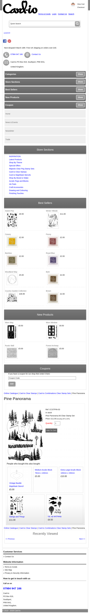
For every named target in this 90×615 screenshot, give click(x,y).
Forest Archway (52, 346)
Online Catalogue (11, 393)
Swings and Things (17, 517)
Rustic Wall (9, 346)
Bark (48, 272)
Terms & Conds (44, 14)
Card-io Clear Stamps (18, 172)
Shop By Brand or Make (18, 178)
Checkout (80, 7)
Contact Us (62, 14)
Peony (48, 234)
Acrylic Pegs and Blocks (18, 181)
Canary (8, 234)
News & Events (11, 122)
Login (54, 14)
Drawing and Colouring (18, 190)
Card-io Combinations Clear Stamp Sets (54, 393)
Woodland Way (11, 272)
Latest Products (15, 159)
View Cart (81, 4)
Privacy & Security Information (17, 573)
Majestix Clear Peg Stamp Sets (21, 169)
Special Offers (15, 166)
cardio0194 (7, 33)
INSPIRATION (15, 156)
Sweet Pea (9, 211)
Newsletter (9, 131)
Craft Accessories (16, 187)
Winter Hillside (51, 211)
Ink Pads (12, 184)
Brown (48, 291)
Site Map (8, 570)
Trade (7, 139)
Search (71, 14)
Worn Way (9, 322)
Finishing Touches (16, 193)
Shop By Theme (15, 162)
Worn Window (51, 322)
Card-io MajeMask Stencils (20, 175)
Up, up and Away (55, 516)
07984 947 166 (17, 54)
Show (80, 74)
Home (7, 114)
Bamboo (8, 253)
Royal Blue (50, 253)
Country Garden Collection (16, 291)
